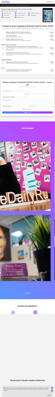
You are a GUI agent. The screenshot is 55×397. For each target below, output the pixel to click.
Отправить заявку (27, 109)
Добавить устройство (27, 106)
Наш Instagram (27, 290)
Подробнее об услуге (9, 50)
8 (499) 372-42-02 (51, 1)
